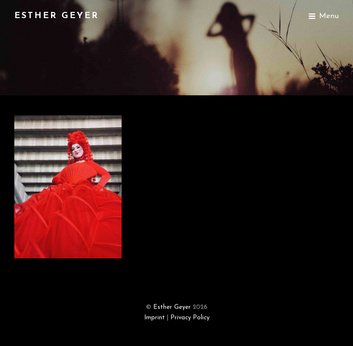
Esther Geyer (56, 15)
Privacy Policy (189, 318)
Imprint (154, 318)
